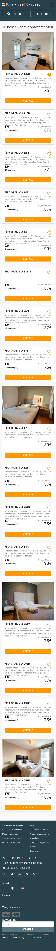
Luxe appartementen (11, 842)
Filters (42, 14)
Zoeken (14, 14)
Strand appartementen (12, 830)
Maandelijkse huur (10, 834)
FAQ (32, 825)
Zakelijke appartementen (12, 838)
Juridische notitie (9, 938)
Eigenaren (34, 851)
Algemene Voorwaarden (40, 830)
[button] (6, 60)
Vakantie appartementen (12, 825)
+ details (28, 101)
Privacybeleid (23, 938)
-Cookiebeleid (35, 938)
